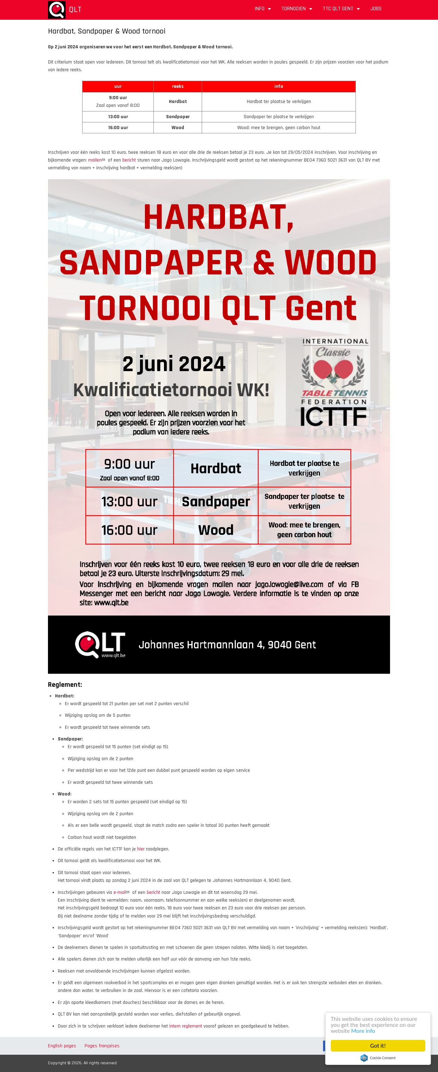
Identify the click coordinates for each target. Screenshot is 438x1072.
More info (364, 1031)
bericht (129, 160)
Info (264, 11)
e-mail (122, 892)
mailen (97, 160)
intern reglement (185, 1026)
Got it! (378, 1045)
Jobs (376, 8)
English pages (62, 1046)
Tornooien (297, 11)
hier (141, 849)
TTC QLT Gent (342, 11)
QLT (75, 9)
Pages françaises (102, 1046)
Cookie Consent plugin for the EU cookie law (378, 1058)
